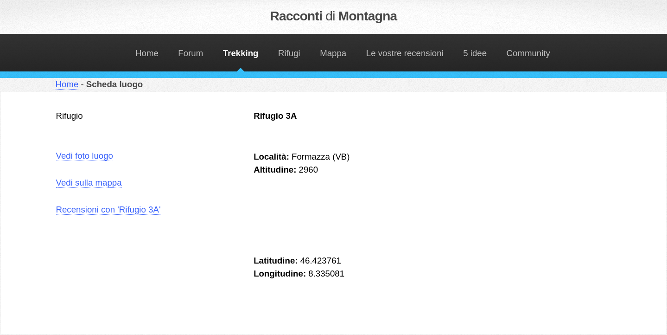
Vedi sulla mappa (89, 182)
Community (528, 53)
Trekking (241, 53)
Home (147, 53)
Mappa (333, 53)
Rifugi (289, 53)
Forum (190, 53)
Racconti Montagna (333, 16)
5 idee (475, 53)
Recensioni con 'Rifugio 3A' (108, 209)
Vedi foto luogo (84, 156)
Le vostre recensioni (405, 53)
